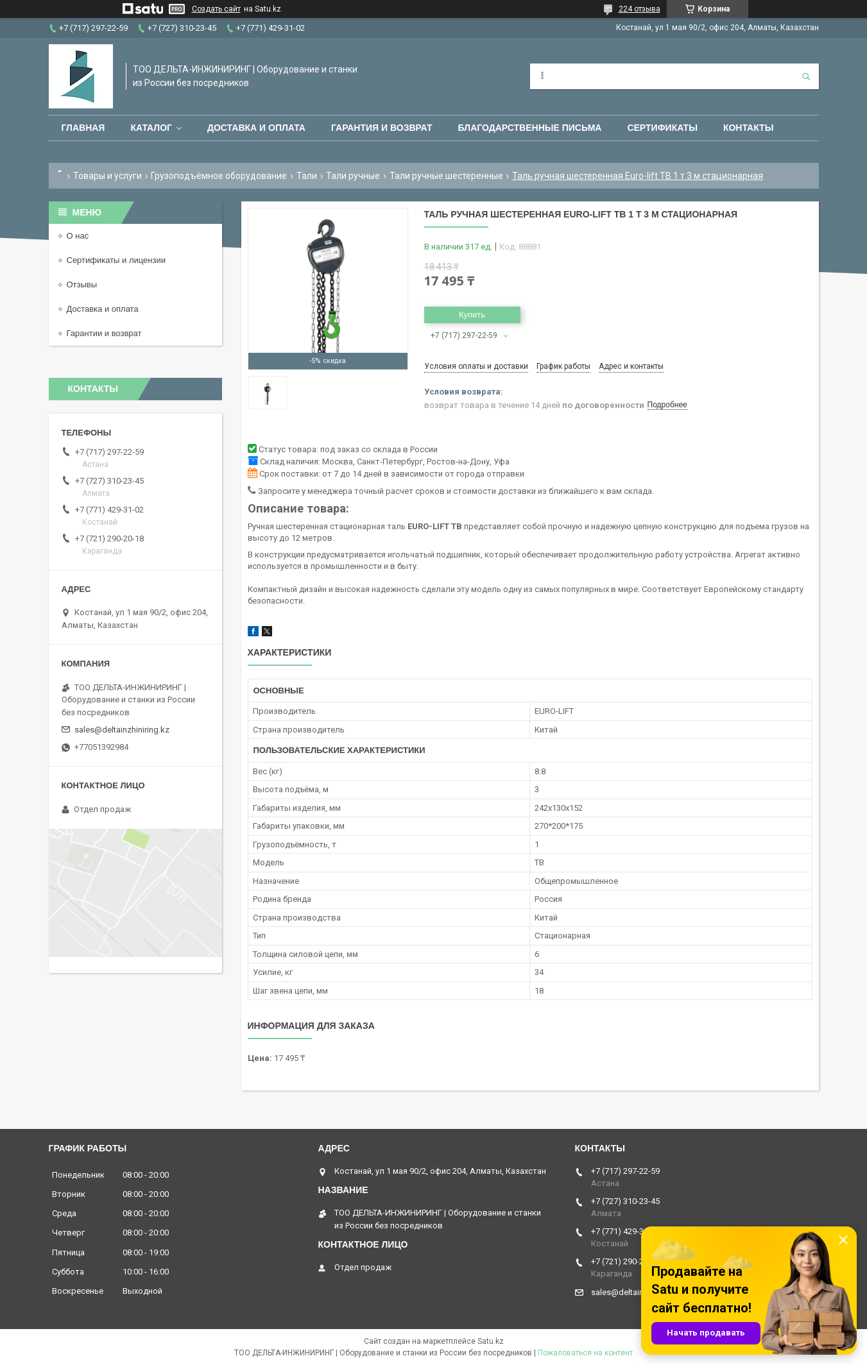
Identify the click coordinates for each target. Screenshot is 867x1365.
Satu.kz (490, 1341)
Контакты (748, 128)
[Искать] (806, 76)
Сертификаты (662, 128)
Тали (306, 176)
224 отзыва (639, 8)
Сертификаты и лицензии (116, 260)
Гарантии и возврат (104, 333)
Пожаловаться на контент (585, 1352)
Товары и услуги (107, 176)
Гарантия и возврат (382, 128)
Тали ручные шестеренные (446, 176)
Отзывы (82, 284)
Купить (472, 314)
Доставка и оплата (256, 128)
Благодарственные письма (530, 128)
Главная (83, 128)
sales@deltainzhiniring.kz (121, 729)
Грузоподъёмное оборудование (219, 176)
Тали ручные (353, 176)
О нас (78, 236)
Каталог (151, 128)
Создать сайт (216, 8)
